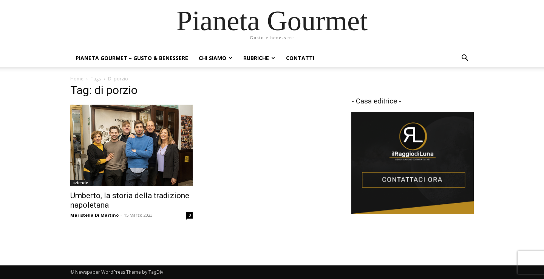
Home (76, 79)
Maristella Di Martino (94, 215)
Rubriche (259, 58)
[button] (465, 58)
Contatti (300, 58)
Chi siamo (215, 58)
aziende (80, 182)
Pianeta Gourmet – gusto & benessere (132, 58)
